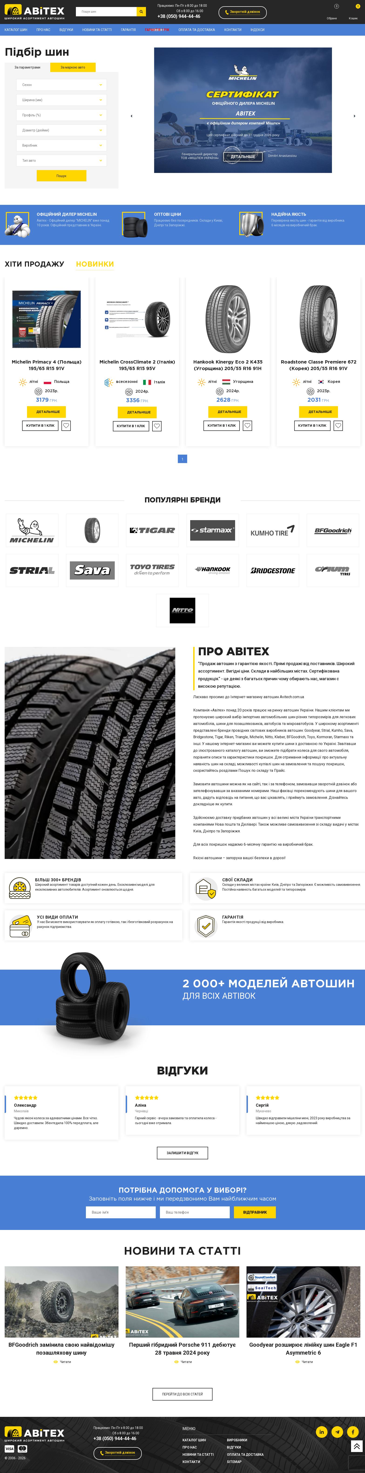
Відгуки (66, 30)
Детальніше (243, 157)
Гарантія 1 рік (157, 30)
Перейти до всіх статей (182, 1394)
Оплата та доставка (197, 30)
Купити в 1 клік (40, 425)
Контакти (232, 30)
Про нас (43, 30)
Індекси (257, 30)
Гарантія (128, 30)
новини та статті (97, 30)
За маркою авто (73, 67)
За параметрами (27, 67)
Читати (65, 1362)
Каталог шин (16, 30)
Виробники (237, 1440)
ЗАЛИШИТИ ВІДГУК (182, 1153)
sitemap (234, 1462)
